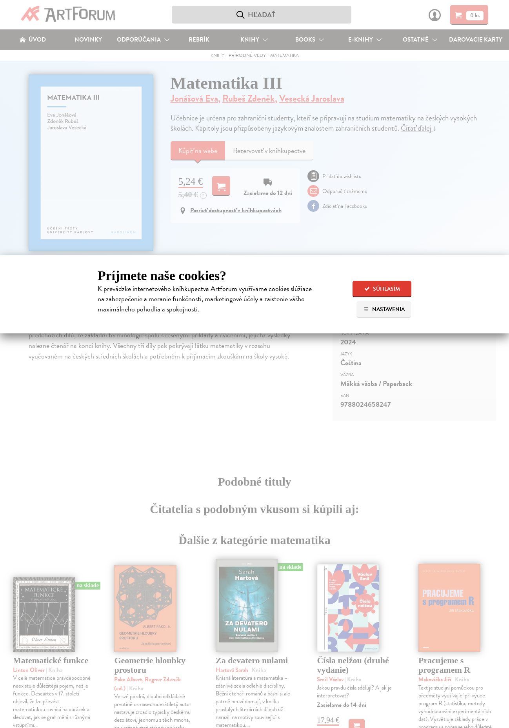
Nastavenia (384, 309)
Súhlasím (382, 289)
